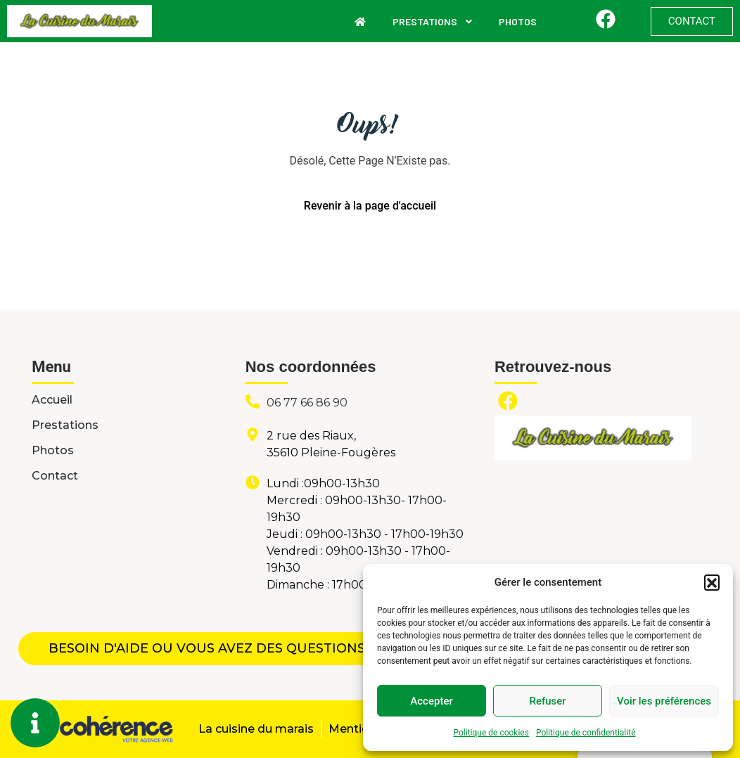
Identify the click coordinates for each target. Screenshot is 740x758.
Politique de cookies (491, 733)
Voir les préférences (664, 701)
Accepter (431, 701)
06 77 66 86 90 (307, 402)
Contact (55, 475)
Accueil (52, 399)
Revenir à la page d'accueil (370, 205)
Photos (518, 21)
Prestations (433, 21)
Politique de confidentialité (586, 733)
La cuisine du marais (254, 728)
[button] (712, 582)
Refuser (547, 701)
